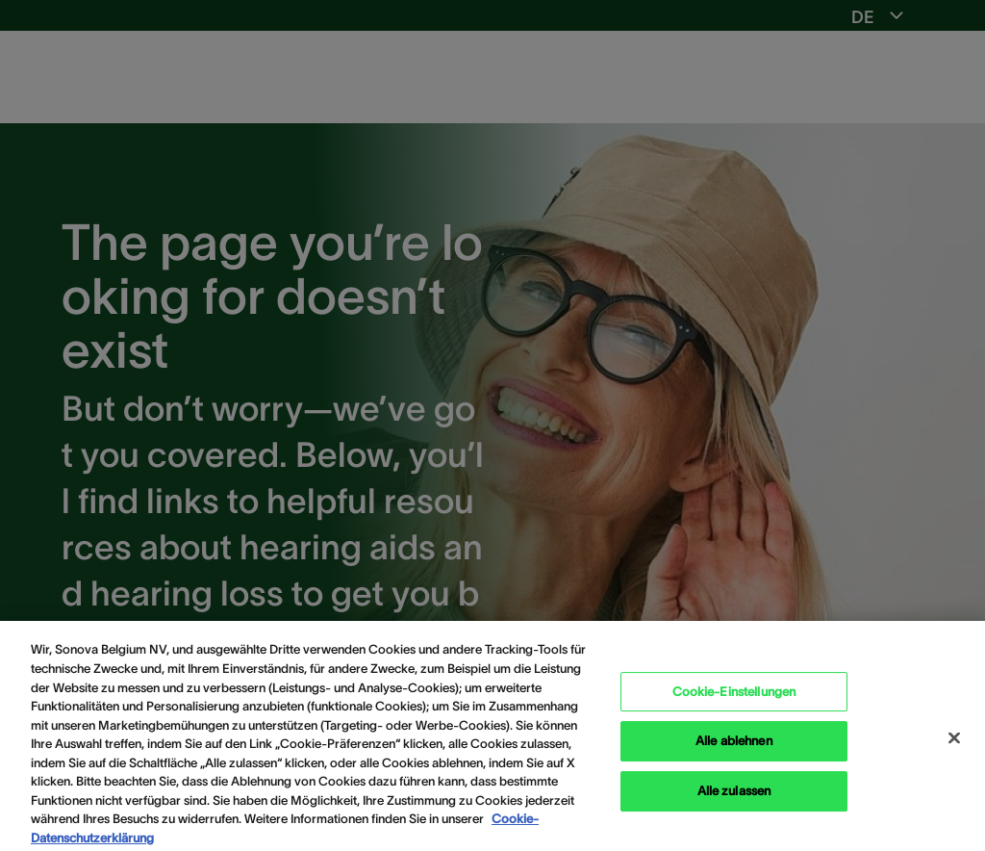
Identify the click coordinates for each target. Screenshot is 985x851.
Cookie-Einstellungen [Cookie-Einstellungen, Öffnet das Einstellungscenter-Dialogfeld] (734, 696)
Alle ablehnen (733, 746)
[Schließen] (954, 743)
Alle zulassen (734, 796)
